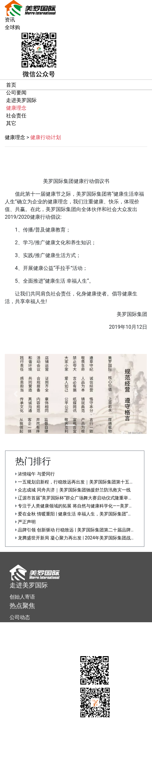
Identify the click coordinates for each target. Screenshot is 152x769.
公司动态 (20, 617)
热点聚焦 (22, 605)
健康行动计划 (45, 137)
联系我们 (20, 638)
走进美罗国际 (29, 585)
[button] (15, 394)
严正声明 (25, 521)
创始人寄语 (22, 597)
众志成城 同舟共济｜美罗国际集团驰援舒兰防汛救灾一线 (73, 489)
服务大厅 (22, 626)
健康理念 (15, 137)
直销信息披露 (90, 765)
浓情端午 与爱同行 (35, 473)
